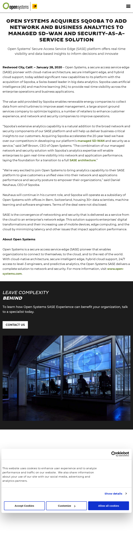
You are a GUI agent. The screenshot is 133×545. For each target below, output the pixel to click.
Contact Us (15, 325)
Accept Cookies (24, 505)
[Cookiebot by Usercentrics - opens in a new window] (114, 454)
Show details (113, 493)
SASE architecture (83, 160)
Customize (66, 505)
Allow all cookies (108, 505)
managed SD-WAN (91, 141)
